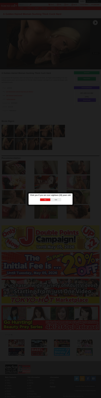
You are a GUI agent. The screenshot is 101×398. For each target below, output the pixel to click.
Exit (56, 199)
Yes (45, 199)
